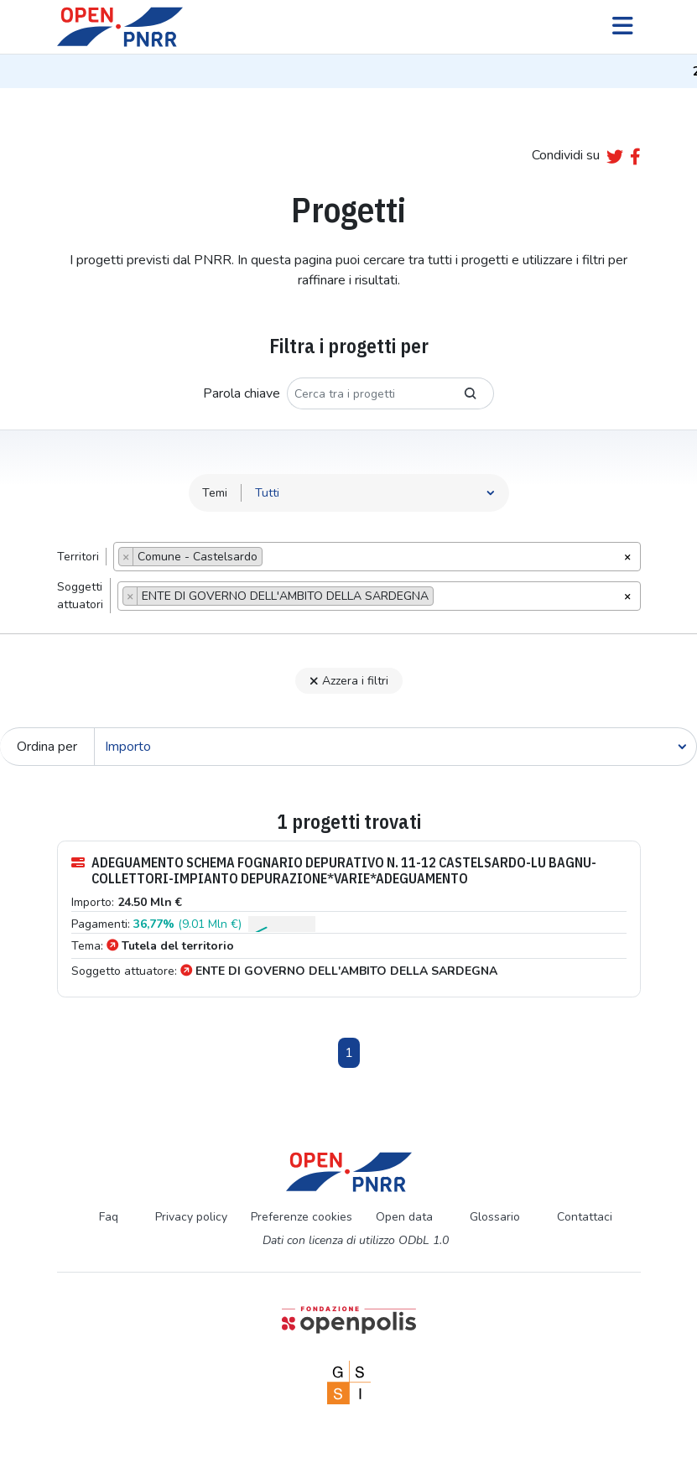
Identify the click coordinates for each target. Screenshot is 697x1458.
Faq (108, 1217)
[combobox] (377, 556)
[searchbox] (271, 558)
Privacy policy (191, 1217)
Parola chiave (241, 393)
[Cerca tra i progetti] (367, 393)
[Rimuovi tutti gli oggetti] (627, 555)
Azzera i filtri (348, 681)
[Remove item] (126, 556)
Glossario (495, 1217)
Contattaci (584, 1217)
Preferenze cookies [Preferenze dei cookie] (301, 1217)
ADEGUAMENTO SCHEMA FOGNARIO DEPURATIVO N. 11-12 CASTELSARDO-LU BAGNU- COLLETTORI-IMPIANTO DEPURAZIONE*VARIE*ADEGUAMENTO (333, 871)
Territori (78, 557)
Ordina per (47, 746)
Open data (404, 1217)
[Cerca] (395, 746)
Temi (214, 493)
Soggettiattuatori (80, 595)
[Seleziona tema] (375, 493)
